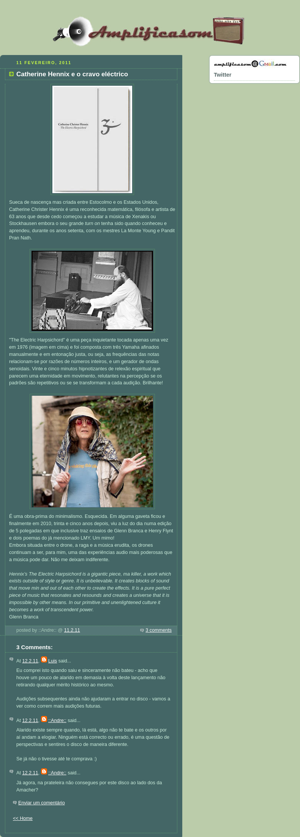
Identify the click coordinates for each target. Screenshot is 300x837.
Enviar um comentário (41, 803)
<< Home (23, 818)
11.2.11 (72, 630)
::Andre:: (57, 720)
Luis (52, 661)
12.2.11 (30, 661)
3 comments (158, 630)
